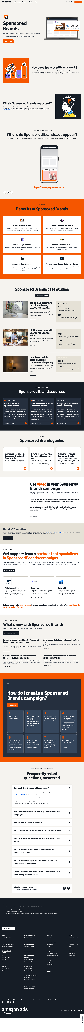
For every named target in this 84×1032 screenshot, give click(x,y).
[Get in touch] (8, 538)
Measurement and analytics (29, 956)
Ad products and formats (6, 951)
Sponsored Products (6, 957)
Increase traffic (5, 942)
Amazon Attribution (28, 959)
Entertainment (50, 944)
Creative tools (27, 951)
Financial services (50, 948)
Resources (71, 942)
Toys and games (50, 964)
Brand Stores (6, 109)
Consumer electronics (51, 942)
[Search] (66, 2)
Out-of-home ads (5, 968)
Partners (31, 2)
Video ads (4, 964)
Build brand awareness (6, 937)
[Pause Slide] (8, 192)
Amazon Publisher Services (30, 984)
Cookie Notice (39, 999)
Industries (49, 935)
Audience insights (28, 937)
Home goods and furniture (52, 955)
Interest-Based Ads (30, 999)
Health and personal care (52, 953)
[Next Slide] (11, 192)
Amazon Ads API (27, 981)
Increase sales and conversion (8, 944)
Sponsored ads (5, 955)
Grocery (48, 951)
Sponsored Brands (6, 959)
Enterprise (25, 2)
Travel (48, 966)
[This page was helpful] (68, 888)
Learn (37, 2)
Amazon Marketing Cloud (29, 979)
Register (78, 2)
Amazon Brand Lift (28, 961)
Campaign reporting (28, 966)
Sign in (70, 2)
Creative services (27, 948)
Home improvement (51, 957)
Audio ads (4, 966)
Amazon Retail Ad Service (29, 986)
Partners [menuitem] (71, 951)
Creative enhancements (29, 946)
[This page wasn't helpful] (64, 888)
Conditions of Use (12, 999)
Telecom (48, 962)
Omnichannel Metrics (28, 968)
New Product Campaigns (29, 988)
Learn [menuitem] (70, 935)
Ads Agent (26, 990)
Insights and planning (29, 935)
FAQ (70, 946)
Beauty (48, 939)
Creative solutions (29, 944)
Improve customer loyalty (7, 946)
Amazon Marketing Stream (30, 964)
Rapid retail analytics (28, 970)
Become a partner (72, 955)
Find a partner (72, 953)
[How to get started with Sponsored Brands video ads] (42, 459)
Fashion (48, 946)
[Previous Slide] (4, 192)
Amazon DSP (27, 977)
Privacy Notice (21, 999)
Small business (17, 2)
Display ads (4, 961)
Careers (56, 999)
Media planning (27, 939)
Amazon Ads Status (48, 999)
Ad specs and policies (73, 944)
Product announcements (74, 939)
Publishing (49, 960)
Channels (49, 971)
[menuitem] (8, 963)
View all (3, 970)
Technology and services (30, 975)
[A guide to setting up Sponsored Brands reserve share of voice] (68, 459)
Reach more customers (7, 939)
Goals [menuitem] (3, 935)
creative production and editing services (54, 532)
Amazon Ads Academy (73, 937)
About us (4, 999)
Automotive (49, 937)
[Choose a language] (8, 928)
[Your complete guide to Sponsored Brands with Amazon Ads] (15, 459)
